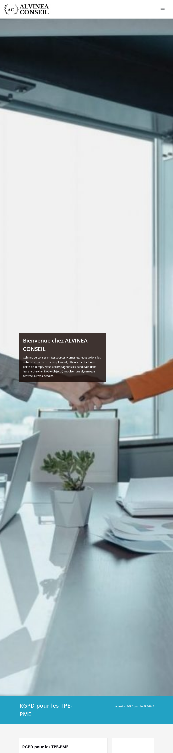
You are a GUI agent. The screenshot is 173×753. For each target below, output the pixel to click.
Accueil (119, 706)
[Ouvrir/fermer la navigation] (162, 8)
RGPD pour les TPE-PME (140, 706)
